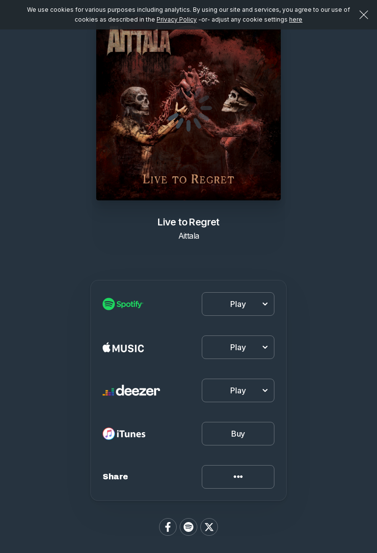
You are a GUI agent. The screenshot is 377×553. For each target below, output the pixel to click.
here (295, 19)
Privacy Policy (177, 19)
